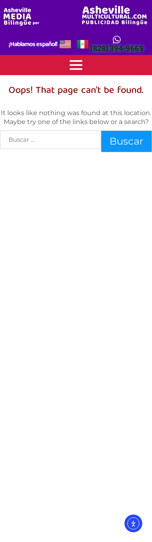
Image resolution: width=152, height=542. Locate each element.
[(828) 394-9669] (116, 39)
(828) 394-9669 (116, 49)
